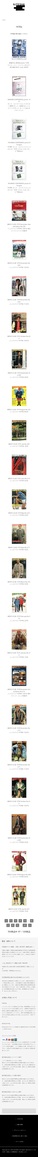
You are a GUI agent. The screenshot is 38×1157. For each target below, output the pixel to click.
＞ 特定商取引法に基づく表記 (19, 1136)
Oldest (25, 34)
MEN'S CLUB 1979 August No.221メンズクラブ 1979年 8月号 (19, 411)
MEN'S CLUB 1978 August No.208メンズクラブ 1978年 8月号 (19, 876)
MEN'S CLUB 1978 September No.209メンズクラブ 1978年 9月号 (19, 840)
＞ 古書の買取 (19, 1124)
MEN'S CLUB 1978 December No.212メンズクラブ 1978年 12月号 (19, 730)
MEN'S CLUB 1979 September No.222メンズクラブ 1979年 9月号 (19, 375)
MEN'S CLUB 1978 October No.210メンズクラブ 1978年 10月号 (18, 803)
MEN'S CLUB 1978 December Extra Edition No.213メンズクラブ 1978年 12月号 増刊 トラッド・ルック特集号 (19, 693)
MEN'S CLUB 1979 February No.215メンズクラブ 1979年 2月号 (19, 618)
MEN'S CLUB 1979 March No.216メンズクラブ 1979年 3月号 (19, 583)
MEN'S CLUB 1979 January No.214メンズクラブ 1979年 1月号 (19, 655)
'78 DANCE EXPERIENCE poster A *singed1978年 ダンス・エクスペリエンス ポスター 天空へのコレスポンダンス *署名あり (19, 188)
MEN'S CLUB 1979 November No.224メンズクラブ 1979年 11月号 (19, 302)
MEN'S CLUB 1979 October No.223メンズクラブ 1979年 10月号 (18, 338)
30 (25, 925)
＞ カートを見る (19, 1141)
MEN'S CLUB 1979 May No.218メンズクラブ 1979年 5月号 (18, 514)
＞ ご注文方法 (19, 1119)
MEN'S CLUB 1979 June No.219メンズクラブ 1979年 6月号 (19, 480)
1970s (3, 20)
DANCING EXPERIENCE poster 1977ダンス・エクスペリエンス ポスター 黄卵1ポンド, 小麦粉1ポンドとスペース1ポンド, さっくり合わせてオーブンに (19, 105)
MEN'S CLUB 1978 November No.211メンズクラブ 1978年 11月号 (19, 767)
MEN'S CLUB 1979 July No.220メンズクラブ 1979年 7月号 (19, 445)
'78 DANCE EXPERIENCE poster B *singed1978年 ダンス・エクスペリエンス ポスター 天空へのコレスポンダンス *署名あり (19, 147)
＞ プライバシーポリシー (19, 1130)
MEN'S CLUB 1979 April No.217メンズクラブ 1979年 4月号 (19, 548)
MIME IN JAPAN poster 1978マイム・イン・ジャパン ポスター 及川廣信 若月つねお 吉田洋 (19, 65)
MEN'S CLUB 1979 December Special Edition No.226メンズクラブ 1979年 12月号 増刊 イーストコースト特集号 (19, 228)
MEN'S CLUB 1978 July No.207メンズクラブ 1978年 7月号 (19, 910)
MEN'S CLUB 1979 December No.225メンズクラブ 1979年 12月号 (19, 265)
